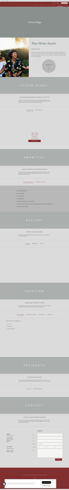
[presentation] (44, 460)
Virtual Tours (55, 2)
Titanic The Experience (11, 328)
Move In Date (34, 447)
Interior (28, 243)
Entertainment (20, 314)
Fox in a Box (9, 324)
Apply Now (64, 2)
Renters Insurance (37, 388)
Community (35, 243)
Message (33, 450)
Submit (58, 459)
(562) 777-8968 (5, 0)
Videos (41, 243)
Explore (49, 65)
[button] (4, 484)
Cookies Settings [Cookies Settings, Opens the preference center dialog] (46, 485)
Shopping (50, 314)
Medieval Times (10, 326)
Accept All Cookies (46, 482)
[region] (30, 483)
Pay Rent (29, 388)
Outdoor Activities (31, 314)
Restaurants (42, 314)
